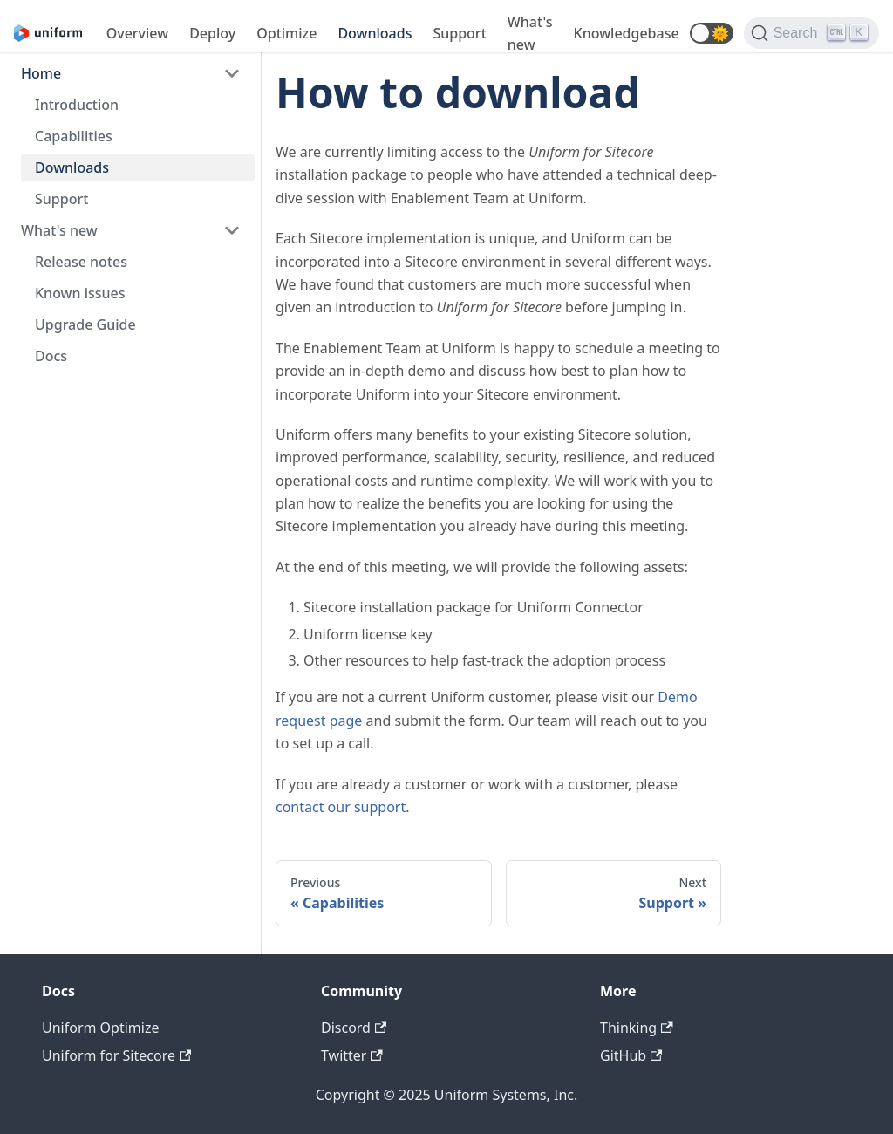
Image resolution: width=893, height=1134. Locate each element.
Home (41, 73)
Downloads (374, 33)
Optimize (286, 33)
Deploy (212, 33)
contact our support (341, 806)
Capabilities (73, 136)
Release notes (81, 261)
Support (459, 33)
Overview (137, 33)
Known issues (80, 293)
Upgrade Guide (85, 324)
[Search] (811, 33)
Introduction (77, 104)
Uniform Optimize (101, 1027)
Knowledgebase (626, 33)
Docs (51, 355)
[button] (711, 33)
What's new (530, 33)
